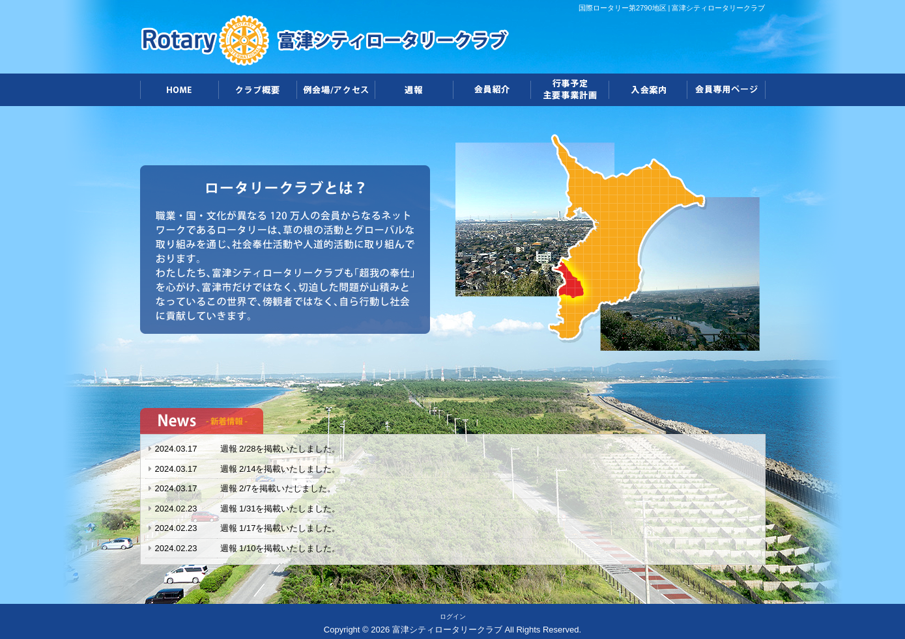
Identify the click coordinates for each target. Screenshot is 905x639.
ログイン (453, 616)
